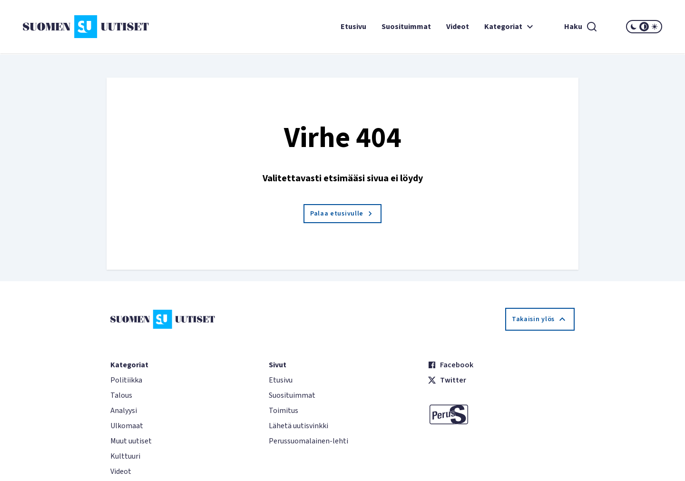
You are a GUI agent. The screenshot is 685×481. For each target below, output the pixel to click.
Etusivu (353, 26)
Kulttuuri (125, 456)
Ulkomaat (126, 426)
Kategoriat (510, 26)
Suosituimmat (406, 26)
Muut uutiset (131, 441)
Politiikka (126, 380)
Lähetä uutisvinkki (298, 426)
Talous (121, 395)
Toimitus (283, 410)
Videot (457, 26)
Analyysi (123, 410)
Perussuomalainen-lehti (308, 441)
